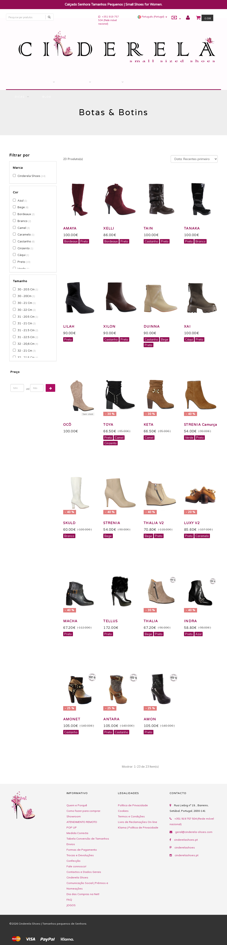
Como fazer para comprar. (84, 810)
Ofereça (112, 82)
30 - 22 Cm (25, 310)
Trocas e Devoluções (80, 855)
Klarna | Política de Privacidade (138, 827)
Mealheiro (77, 82)
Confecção (73, 860)
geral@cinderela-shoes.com (193, 832)
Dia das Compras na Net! (83, 894)
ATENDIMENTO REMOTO (82, 822)
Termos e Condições (131, 816)
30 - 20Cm (24, 296)
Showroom (74, 816)
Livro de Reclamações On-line (137, 822)
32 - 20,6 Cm (26, 344)
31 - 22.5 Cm (26, 337)
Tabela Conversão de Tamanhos (88, 838)
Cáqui (21, 255)
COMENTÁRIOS (184, 82)
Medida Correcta (77, 833)
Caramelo (24, 234)
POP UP (72, 827)
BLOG (46, 96)
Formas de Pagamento (82, 849)
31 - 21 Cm (25, 323)
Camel (22, 228)
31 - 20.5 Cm (26, 317)
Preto (21, 262)
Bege (21, 207)
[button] (152, 16)
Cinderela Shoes (29, 176)
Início (20, 82)
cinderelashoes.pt (186, 839)
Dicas (20, 96)
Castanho (24, 241)
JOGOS (71, 905)
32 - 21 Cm (25, 351)
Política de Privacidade (133, 805)
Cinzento (24, 248)
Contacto (146, 82)
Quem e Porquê (77, 805)
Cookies (123, 810)
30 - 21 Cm (25, 303)
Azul (20, 200)
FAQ (69, 899)
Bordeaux (24, 214)
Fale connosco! (76, 866)
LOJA (47, 82)
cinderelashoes (184, 847)
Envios (71, 844)
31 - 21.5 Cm (26, 330)
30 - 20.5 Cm (26, 289)
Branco (22, 221)
